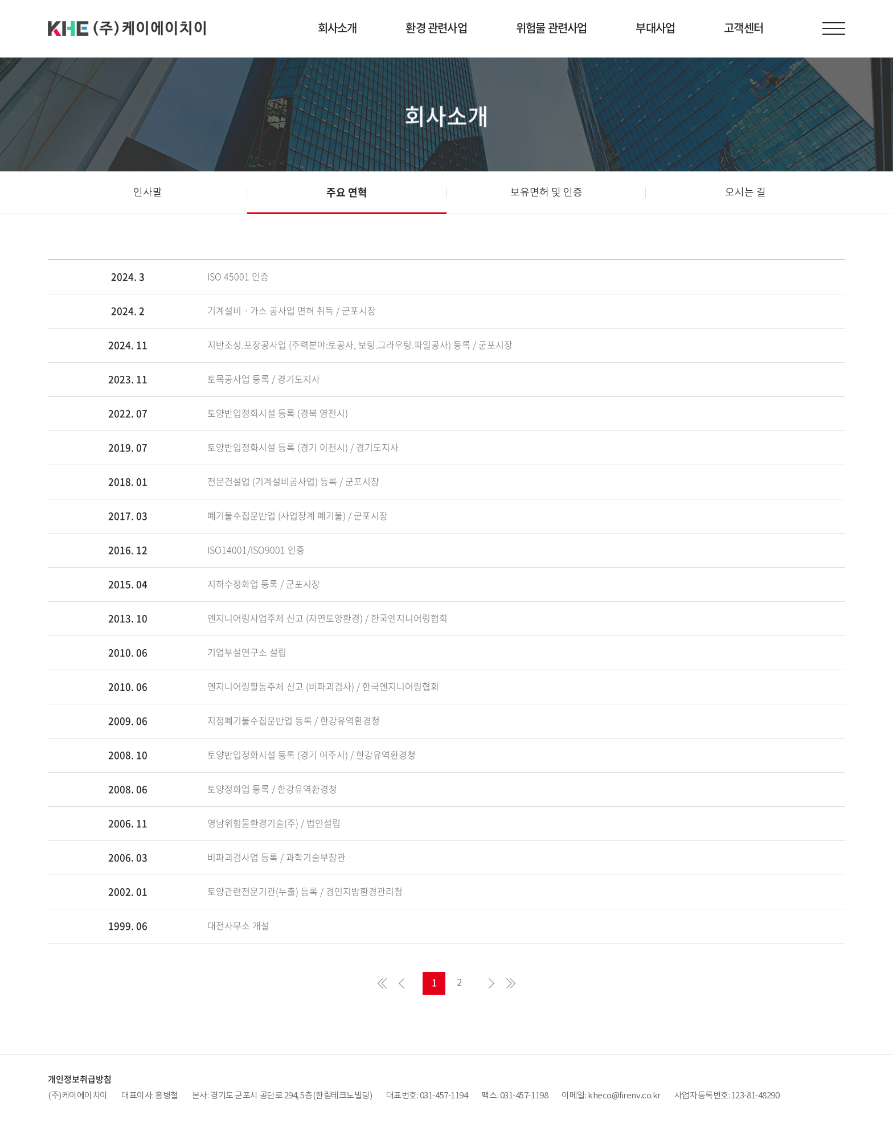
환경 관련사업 (435, 27)
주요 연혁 (346, 192)
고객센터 (743, 27)
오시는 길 (745, 192)
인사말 (147, 192)
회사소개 (337, 27)
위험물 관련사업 (551, 27)
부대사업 (655, 27)
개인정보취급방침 (80, 1079)
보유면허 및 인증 (546, 192)
